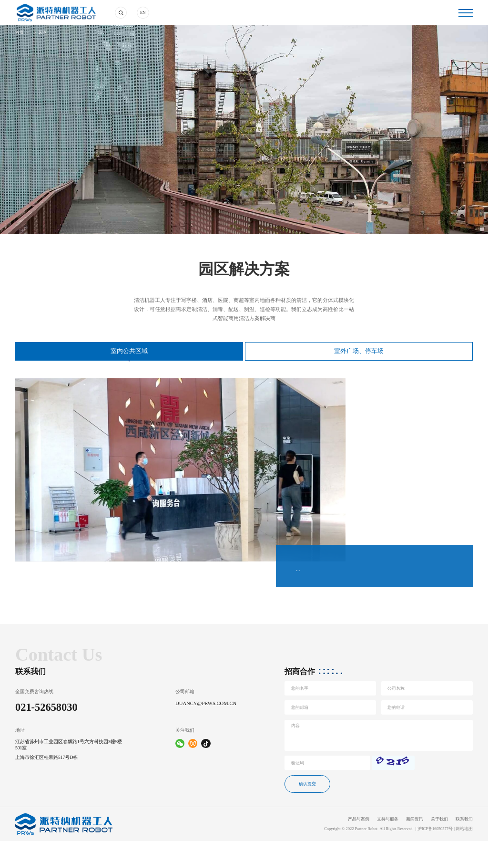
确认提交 (307, 783)
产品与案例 (358, 819)
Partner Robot (366, 829)
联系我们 (464, 819)
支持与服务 (387, 819)
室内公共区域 (129, 351)
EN (142, 12)
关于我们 (439, 819)
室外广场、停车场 (359, 351)
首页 (19, 33)
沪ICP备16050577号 (435, 829)
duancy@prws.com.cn (205, 703)
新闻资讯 (414, 819)
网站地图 (464, 829)
